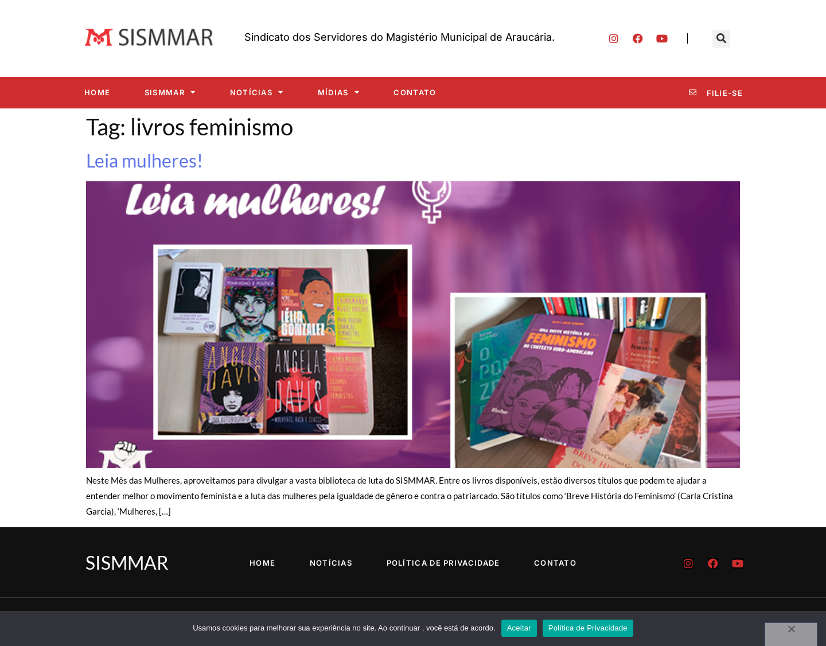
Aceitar (519, 628)
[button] (721, 39)
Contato (414, 92)
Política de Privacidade (443, 562)
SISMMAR (170, 92)
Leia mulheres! (144, 160)
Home (97, 92)
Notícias (257, 92)
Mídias (339, 92)
